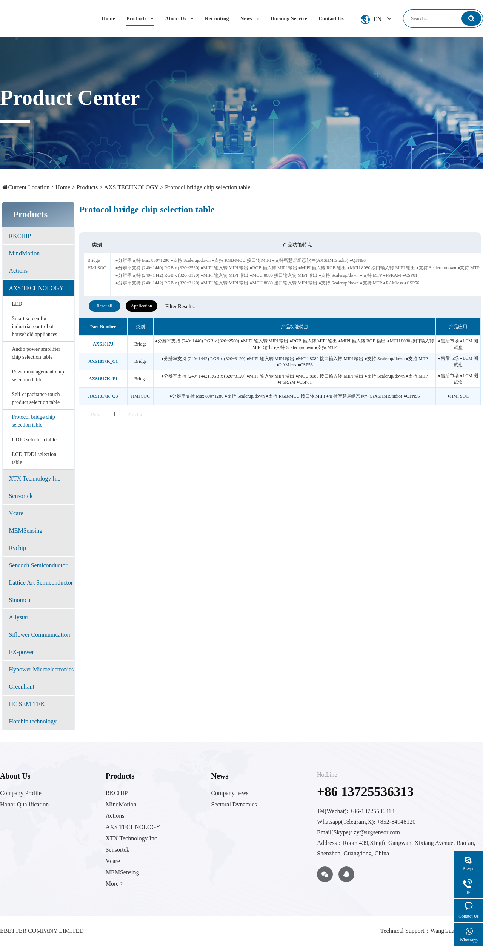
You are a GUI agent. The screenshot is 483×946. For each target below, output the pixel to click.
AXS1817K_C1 (103, 361)
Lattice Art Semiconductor (41, 582)
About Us (179, 19)
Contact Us (331, 19)
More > (115, 883)
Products (140, 19)
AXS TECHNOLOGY (131, 187)
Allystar (18, 617)
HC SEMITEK (27, 704)
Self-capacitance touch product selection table (36, 398)
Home (108, 19)
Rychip (17, 548)
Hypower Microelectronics (41, 669)
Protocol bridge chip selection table (208, 187)
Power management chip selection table (38, 375)
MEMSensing (25, 530)
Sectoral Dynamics (234, 804)
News (249, 19)
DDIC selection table (34, 439)
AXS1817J (103, 344)
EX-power (21, 652)
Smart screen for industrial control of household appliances (34, 326)
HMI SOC (97, 267)
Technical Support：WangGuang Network (431, 931)
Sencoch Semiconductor (38, 565)
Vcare (16, 513)
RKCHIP (20, 236)
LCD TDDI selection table (34, 458)
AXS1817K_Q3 (103, 396)
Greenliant (21, 686)
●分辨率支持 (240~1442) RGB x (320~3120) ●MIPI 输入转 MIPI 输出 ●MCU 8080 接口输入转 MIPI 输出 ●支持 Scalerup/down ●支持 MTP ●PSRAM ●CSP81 (266, 275)
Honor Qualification (24, 804)
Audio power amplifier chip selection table (36, 353)
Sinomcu (19, 600)
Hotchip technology (33, 721)
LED (17, 304)
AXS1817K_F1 (103, 378)
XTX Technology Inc (34, 478)
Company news (229, 793)
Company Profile (21, 793)
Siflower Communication (39, 634)
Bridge (94, 260)
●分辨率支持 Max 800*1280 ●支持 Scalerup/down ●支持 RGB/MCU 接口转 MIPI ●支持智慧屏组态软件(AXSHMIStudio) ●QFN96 (240, 260)
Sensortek (20, 496)
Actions (18, 270)
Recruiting (217, 19)
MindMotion (24, 253)
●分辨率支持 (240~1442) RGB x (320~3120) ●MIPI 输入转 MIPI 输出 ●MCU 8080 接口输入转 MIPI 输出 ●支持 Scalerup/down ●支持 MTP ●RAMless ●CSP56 (267, 283)
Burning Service (289, 19)
